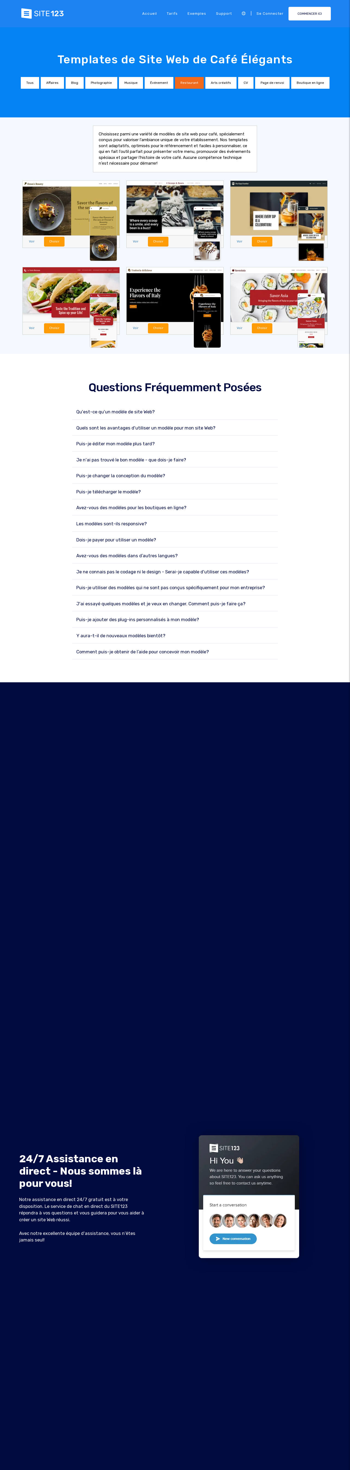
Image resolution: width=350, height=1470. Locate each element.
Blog (74, 83)
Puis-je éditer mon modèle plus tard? (115, 443)
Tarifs (172, 13)
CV (246, 83)
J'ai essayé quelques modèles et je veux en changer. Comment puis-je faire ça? (161, 603)
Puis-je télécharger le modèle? (108, 491)
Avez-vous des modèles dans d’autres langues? (127, 555)
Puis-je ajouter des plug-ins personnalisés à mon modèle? (137, 619)
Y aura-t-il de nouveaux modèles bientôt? (120, 635)
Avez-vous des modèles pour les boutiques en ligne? (131, 507)
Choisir (54, 241)
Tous (30, 83)
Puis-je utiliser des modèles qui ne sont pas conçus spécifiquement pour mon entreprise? (170, 587)
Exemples (197, 13)
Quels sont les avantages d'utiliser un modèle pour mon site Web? (145, 428)
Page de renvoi (272, 83)
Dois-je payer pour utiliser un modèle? (116, 540)
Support (224, 13)
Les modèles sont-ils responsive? (111, 523)
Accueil (149, 13)
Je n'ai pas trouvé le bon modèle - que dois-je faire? (131, 460)
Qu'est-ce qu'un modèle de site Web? (115, 411)
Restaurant (189, 83)
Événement (159, 83)
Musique (131, 83)
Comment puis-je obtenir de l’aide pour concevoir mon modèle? (142, 651)
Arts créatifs (221, 83)
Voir (31, 241)
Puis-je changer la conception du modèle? (120, 475)
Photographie (101, 83)
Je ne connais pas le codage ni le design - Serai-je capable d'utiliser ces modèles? (162, 571)
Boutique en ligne (310, 83)
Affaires (52, 83)
